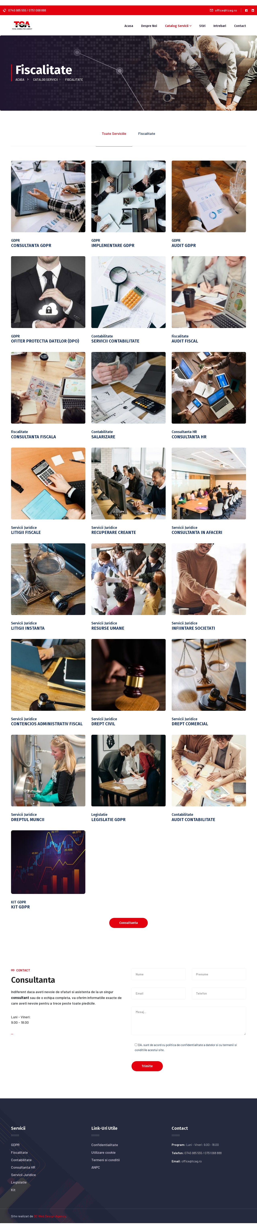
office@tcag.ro (226, 10)
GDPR (15, 1151)
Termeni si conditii (105, 1166)
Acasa (128, 26)
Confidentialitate (104, 1151)
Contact (240, 26)
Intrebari (219, 26)
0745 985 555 (17, 10)
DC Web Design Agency (50, 1223)
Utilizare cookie (103, 1159)
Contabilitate (21, 1166)
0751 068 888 (37, 10)
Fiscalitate (19, 1159)
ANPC (95, 1174)
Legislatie (19, 1189)
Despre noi (149, 26)
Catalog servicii (46, 79)
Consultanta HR (23, 1174)
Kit (13, 1196)
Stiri (202, 26)
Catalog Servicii (176, 26)
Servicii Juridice (23, 1181)
